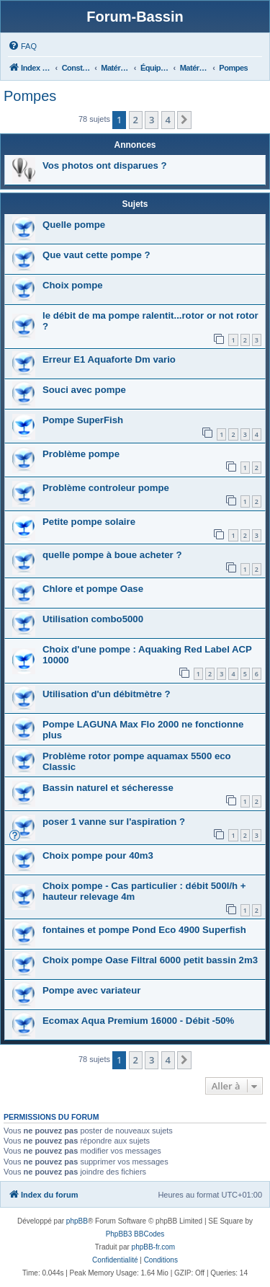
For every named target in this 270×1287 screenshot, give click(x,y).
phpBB (77, 1221)
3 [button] (151, 119)
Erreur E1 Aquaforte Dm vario (109, 359)
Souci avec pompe (84, 389)
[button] (184, 119)
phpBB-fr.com (154, 1247)
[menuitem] (22, 46)
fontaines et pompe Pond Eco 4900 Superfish (144, 929)
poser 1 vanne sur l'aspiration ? (113, 821)
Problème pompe (81, 453)
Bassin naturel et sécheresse (108, 787)
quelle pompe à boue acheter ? (111, 554)
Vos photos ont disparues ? (104, 165)
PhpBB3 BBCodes (135, 1234)
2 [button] (135, 119)
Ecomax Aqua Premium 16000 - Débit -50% (138, 1020)
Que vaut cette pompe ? (96, 254)
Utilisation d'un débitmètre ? (106, 694)
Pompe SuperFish (82, 420)
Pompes (30, 96)
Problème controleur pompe (105, 487)
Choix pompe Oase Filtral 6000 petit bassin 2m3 (150, 960)
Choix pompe (72, 285)
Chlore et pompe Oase (92, 588)
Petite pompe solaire (88, 521)
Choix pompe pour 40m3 (97, 855)
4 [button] (168, 119)
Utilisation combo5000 (92, 619)
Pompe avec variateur (91, 990)
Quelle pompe (73, 224)
